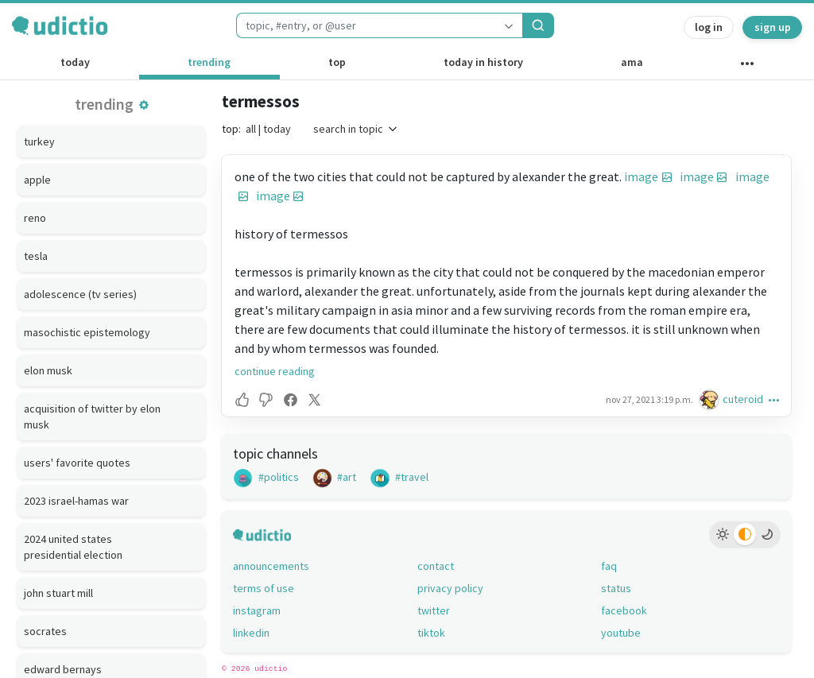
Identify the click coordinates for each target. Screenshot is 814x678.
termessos (261, 101)
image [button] (641, 176)
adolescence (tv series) (80, 294)
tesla (36, 256)
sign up (772, 27)
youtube (621, 633)
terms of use (263, 588)
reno (35, 218)
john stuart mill (58, 593)
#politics (266, 477)
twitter (433, 610)
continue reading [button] (275, 371)
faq (609, 566)
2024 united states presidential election (73, 547)
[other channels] (747, 66)
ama (632, 62)
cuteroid (743, 399)
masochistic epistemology (87, 332)
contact (435, 566)
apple (37, 179)
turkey (39, 141)
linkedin (251, 633)
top (337, 62)
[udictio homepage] (59, 25)
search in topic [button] (356, 129)
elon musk (48, 370)
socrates (45, 631)
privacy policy (450, 588)
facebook (624, 610)
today (75, 62)
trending (209, 62)
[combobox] (365, 25)
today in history (483, 62)
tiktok (431, 633)
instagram (257, 610)
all (251, 129)
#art (334, 477)
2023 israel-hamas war (76, 501)
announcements (271, 566)
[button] (144, 105)
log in (709, 27)
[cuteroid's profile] (711, 399)
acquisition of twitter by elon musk (92, 416)
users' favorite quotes (77, 462)
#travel (399, 477)
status (616, 588)
